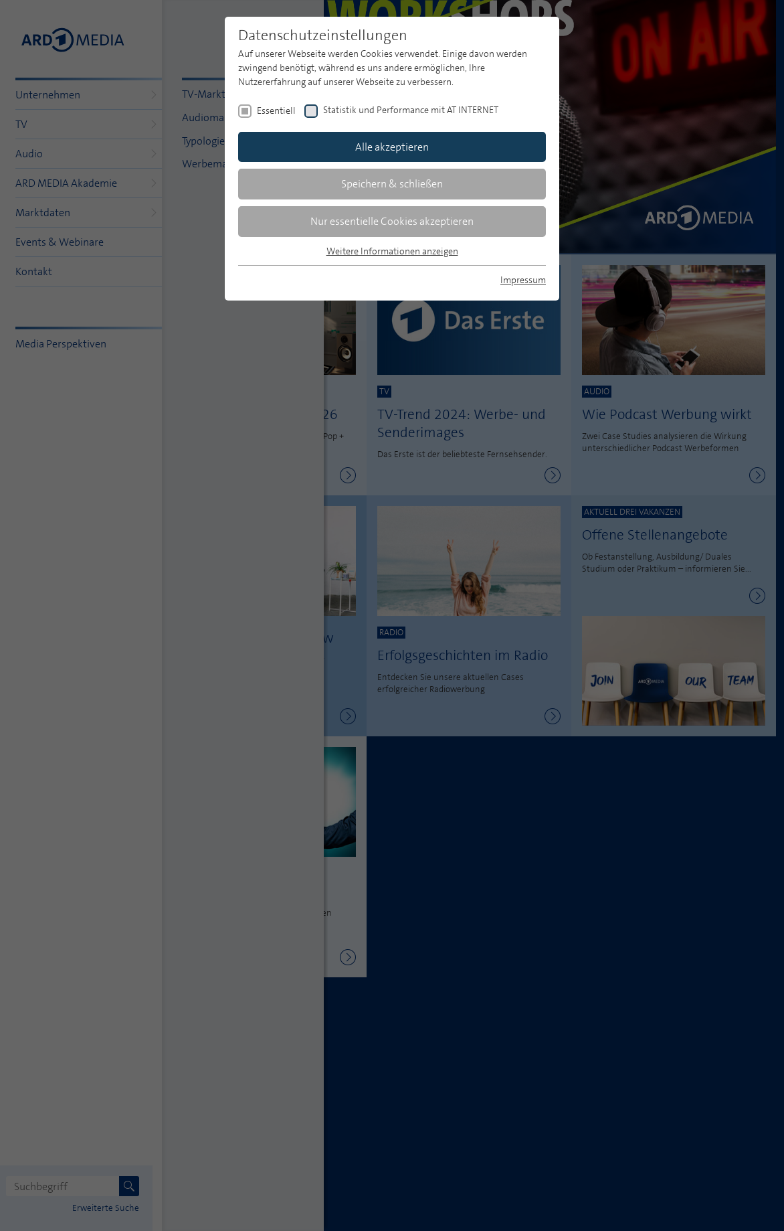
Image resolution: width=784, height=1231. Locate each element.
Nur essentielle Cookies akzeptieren (392, 221)
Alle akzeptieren (392, 147)
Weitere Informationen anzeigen (392, 251)
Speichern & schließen (392, 184)
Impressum (523, 280)
